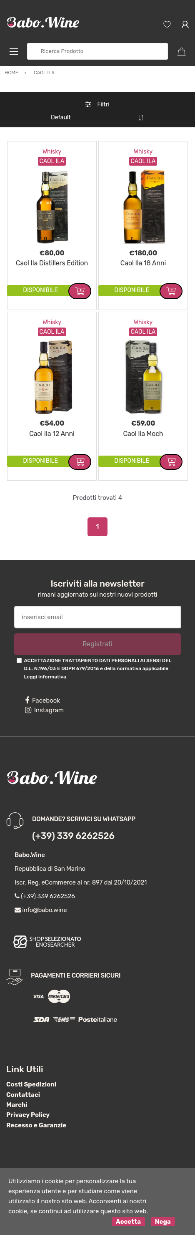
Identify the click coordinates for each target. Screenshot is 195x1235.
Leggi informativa (45, 677)
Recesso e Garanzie (36, 1125)
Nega (163, 1221)
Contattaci (23, 1095)
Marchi (17, 1105)
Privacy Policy (28, 1115)
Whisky (51, 151)
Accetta (128, 1221)
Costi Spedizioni (31, 1084)
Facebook (42, 700)
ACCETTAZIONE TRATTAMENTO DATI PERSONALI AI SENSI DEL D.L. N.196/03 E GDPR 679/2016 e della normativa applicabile (97, 669)
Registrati (97, 644)
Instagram (44, 710)
